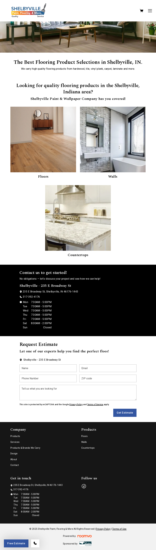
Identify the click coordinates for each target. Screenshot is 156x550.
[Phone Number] (48, 378)
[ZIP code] (107, 378)
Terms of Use (119, 529)
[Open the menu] (150, 11)
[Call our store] (35, 543)
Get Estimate (125, 412)
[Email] (107, 368)
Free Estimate (16, 543)
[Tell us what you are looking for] (78, 392)
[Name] (48, 368)
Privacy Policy (76, 404)
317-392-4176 (31, 296)
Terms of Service (95, 404)
